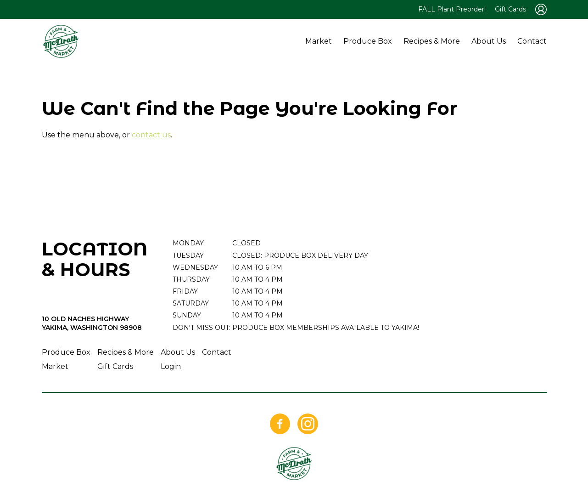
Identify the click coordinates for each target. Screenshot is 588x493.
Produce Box (367, 41)
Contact (532, 41)
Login (171, 366)
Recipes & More (431, 41)
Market (318, 41)
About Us (488, 41)
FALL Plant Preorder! (452, 9)
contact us (151, 134)
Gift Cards (510, 9)
